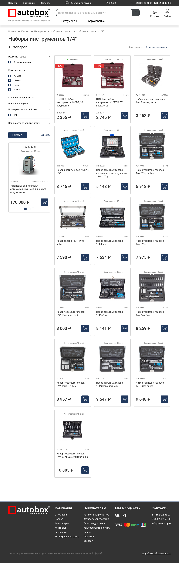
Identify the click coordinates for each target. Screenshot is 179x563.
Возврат (88, 540)
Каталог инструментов (96, 514)
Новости (12, 3)
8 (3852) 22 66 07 (161, 514)
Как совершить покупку (97, 527)
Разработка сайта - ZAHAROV (156, 553)
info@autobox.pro (161, 523)
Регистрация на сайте (67, 536)
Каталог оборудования (96, 519)
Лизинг (87, 532)
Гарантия (89, 536)
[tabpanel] (29, 177)
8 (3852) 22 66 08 (161, 519)
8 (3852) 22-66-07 (143, 3)
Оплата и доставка (94, 523)
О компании (29, 3)
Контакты (45, 3)
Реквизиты (61, 532)
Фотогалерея (62, 523)
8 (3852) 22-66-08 (162, 3)
